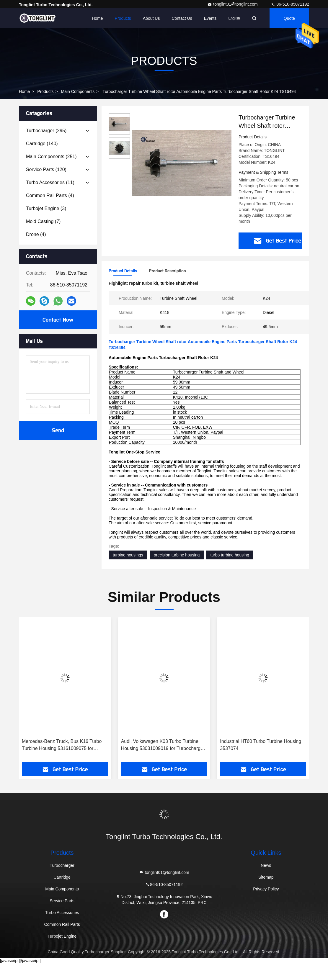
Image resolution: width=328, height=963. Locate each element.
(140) (42, 143)
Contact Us (182, 18)
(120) (46, 169)
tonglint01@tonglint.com (233, 4)
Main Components (78, 91)
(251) (51, 156)
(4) (50, 195)
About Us (151, 18)
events (210, 18)
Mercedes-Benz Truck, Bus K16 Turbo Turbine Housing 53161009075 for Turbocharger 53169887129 (62, 745)
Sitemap (265, 877)
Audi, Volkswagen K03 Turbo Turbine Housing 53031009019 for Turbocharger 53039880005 (163, 745)
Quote (289, 18)
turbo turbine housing (229, 555)
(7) (43, 221)
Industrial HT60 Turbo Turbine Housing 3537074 (260, 745)
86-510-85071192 (290, 4)
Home (97, 18)
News (266, 865)
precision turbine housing (177, 555)
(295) (46, 130)
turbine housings (128, 555)
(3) (46, 208)
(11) (50, 182)
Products (123, 18)
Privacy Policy (266, 889)
